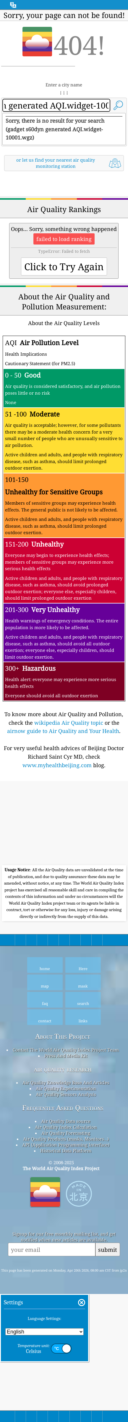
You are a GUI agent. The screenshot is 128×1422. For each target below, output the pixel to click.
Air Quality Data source (65, 1249)
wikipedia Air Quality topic (68, 850)
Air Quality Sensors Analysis (66, 1222)
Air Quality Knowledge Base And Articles (65, 1210)
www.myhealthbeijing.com (57, 892)
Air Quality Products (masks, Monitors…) (66, 1267)
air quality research (63, 1196)
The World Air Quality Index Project (61, 1296)
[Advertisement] (64, 248)
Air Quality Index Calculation (66, 1255)
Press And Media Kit (65, 1183)
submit (107, 1377)
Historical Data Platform (65, 1278)
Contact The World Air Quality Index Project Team (66, 1177)
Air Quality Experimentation (66, 1216)
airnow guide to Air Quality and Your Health (63, 858)
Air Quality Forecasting (65, 1261)
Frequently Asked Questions (62, 1235)
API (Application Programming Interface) (65, 1272)
